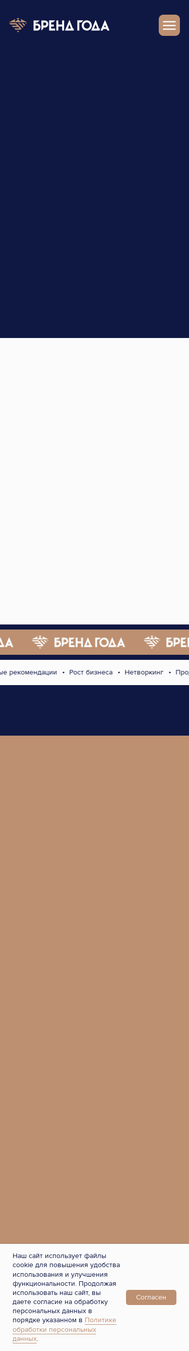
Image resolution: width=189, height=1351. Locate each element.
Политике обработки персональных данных (64, 1329)
